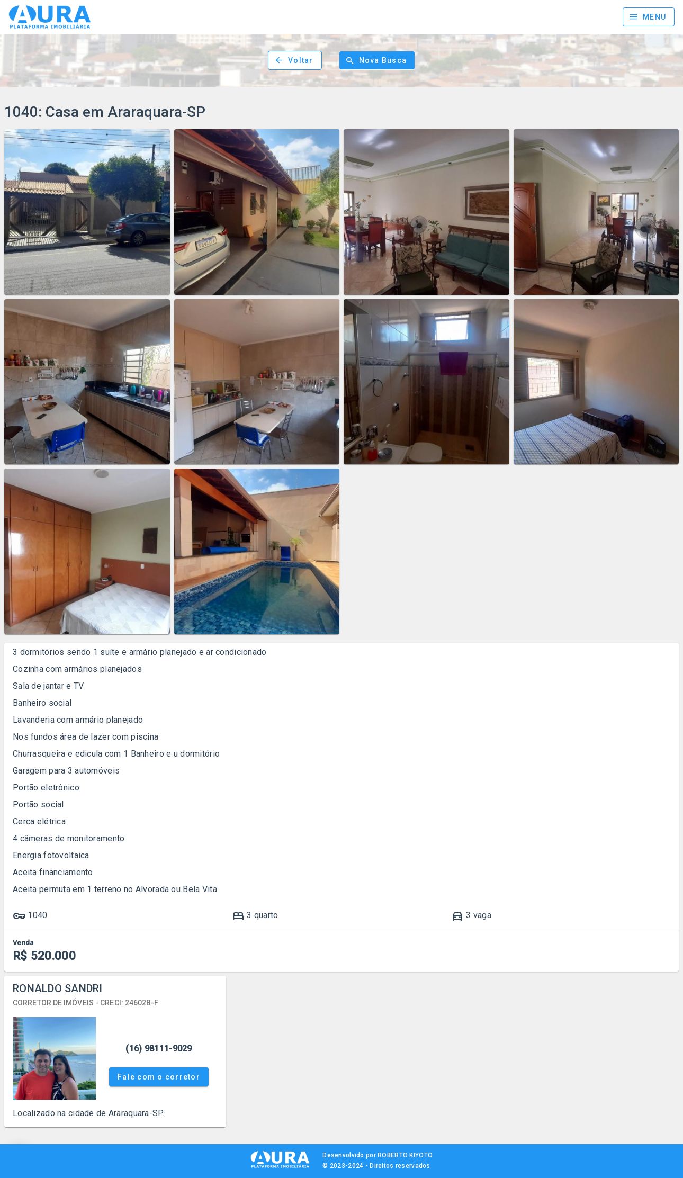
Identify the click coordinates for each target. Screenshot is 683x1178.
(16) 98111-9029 (158, 1049)
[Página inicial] (49, 17)
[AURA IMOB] (280, 1167)
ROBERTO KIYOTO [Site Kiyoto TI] (405, 1155)
